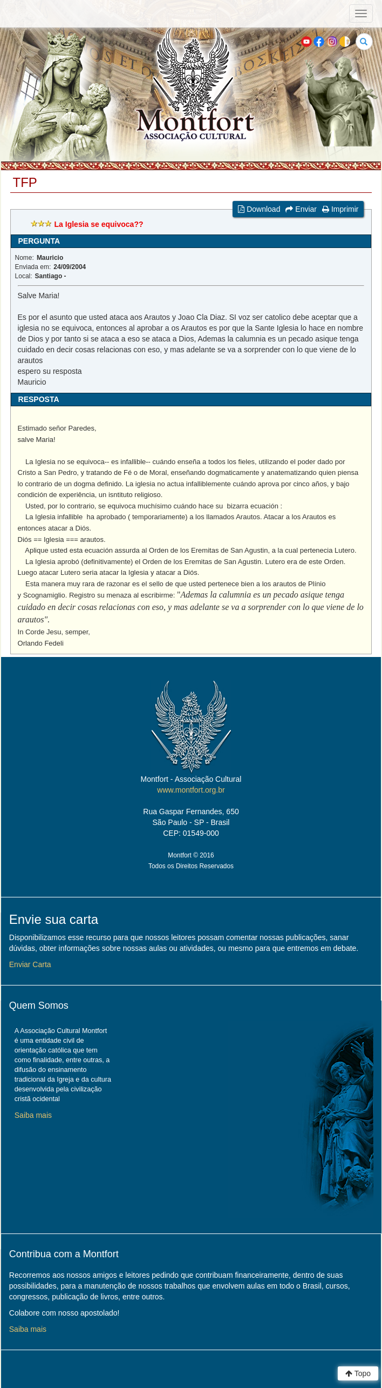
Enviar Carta (30, 964)
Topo (358, 1373)
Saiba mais (33, 1115)
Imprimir (340, 209)
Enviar (301, 209)
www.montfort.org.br (190, 790)
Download (259, 209)
